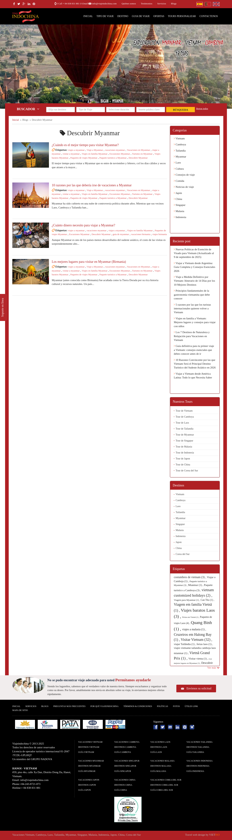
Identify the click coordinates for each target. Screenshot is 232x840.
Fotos (176, 706)
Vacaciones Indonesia (200, 761)
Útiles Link (191, 706)
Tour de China (183, 464)
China (178, 199)
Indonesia (180, 217)
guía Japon (84, 790)
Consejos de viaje (184, 174)
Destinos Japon (87, 785)
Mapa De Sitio (20, 710)
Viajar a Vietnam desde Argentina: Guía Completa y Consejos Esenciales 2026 (194, 267)
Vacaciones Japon (88, 780)
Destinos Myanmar (89, 766)
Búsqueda (180, 109)
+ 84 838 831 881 (71, 3)
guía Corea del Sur (161, 790)
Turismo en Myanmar (142, 153)
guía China (120, 790)
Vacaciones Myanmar (91, 761)
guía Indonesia (195, 771)
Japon (179, 542)
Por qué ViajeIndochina (104, 706)
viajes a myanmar (76, 150)
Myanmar (180, 156)
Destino (122, 16)
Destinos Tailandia (198, 747)
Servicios (161, 3)
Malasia (179, 211)
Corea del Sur (183, 554)
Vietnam (179, 138)
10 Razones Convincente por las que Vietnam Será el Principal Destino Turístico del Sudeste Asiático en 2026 (195, 363)
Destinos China (123, 785)
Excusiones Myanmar (119, 153)
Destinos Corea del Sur (164, 785)
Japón (178, 193)
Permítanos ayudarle (133, 680)
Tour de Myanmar (185, 434)
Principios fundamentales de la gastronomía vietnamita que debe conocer (192, 294)
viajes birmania (159, 234)
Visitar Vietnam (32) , (196, 640)
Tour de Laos (182, 422)
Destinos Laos (158, 747)
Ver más (213, 667)
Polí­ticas (162, 706)
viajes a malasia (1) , (194, 629)
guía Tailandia (195, 752)
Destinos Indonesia (198, 766)
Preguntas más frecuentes (69, 706)
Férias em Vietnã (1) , (191, 617)
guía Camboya (122, 752)
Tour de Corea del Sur (187, 470)
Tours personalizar (182, 16)
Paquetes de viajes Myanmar (83, 157)
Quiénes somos (129, 3)
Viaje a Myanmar (95, 150)
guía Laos (156, 752)
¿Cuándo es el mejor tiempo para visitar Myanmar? (85, 145)
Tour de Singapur (184, 440)
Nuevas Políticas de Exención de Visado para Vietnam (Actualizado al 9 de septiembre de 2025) (194, 253)
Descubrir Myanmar (138, 157)
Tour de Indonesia (185, 452)
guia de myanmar (121, 234)
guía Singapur (122, 771)
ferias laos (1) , (205, 644)
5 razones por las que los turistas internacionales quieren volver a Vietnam (192, 308)
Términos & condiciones (137, 706)
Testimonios (146, 3)
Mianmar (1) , (196, 585)
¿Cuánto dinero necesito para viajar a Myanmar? (83, 225)
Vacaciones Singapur (126, 761)
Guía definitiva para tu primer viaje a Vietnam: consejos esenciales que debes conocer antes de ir (194, 350)
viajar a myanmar (117, 230)
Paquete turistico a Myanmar (113, 157)
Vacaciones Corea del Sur (165, 780)
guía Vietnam (86, 752)
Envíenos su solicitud (199, 688)
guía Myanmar (86, 771)
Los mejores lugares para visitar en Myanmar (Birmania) (89, 262)
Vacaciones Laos (160, 742)
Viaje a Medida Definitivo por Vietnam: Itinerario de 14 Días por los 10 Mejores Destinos (194, 280)
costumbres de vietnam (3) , (190, 577)
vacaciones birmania (140, 234)
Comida (179, 180)
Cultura (179, 168)
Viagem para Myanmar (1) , (187, 600)
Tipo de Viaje (105, 16)
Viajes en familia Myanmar (94, 153)
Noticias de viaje (184, 186)
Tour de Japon (183, 458)
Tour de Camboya (185, 416)
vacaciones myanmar (115, 150)
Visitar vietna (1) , (198, 658)
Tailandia (180, 150)
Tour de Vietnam (184, 410)
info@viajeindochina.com (104, 3)
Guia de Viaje (141, 16)
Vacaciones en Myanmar (138, 150)
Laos (177, 162)
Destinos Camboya (125, 747)
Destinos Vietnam (88, 747)
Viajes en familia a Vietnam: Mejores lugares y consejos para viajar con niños (195, 322)
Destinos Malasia (160, 766)
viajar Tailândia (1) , (185, 644)
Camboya (180, 144)
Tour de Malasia (184, 446)
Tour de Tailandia (184, 428)
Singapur (179, 205)
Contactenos (208, 16)
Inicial (88, 16)
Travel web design (195, 834)
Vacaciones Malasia (162, 761)
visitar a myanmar (71, 153)
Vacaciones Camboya (126, 742)
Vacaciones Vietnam (90, 742)
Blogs (173, 3)
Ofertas (158, 16)
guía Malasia (158, 771)
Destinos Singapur (125, 766)
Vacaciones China (124, 780)
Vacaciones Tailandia (200, 742)
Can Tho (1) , (207, 600)
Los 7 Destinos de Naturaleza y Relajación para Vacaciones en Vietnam (192, 336)
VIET (214, 834)
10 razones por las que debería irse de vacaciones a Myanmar (92, 185)
